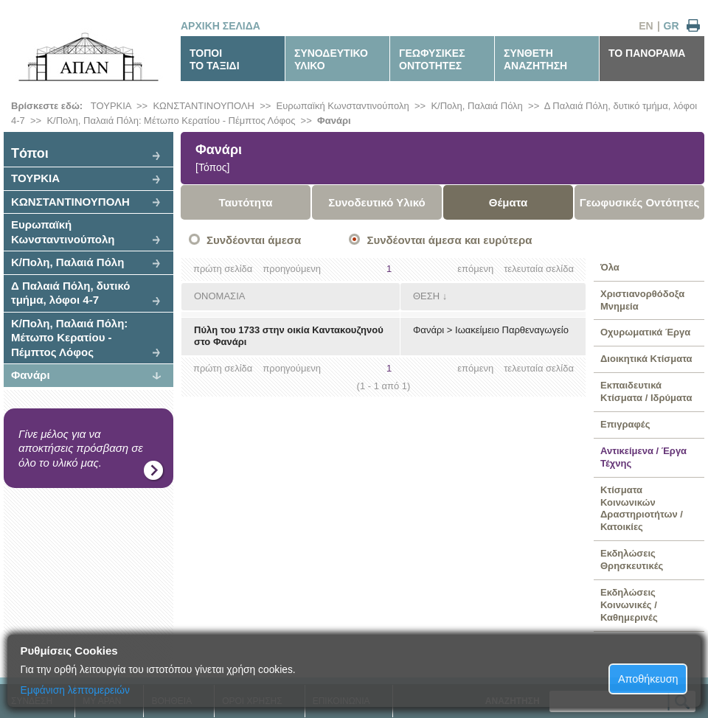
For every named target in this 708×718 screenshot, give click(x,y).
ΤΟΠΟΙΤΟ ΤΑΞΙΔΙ (215, 59)
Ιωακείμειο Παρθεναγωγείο (512, 329)
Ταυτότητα (246, 202)
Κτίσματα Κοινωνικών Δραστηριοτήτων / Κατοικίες (641, 508)
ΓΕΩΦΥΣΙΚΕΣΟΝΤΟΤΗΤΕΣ (432, 59)
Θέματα (508, 202)
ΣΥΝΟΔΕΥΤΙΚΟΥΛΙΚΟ (331, 59)
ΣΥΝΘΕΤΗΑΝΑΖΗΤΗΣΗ (535, 59)
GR (671, 26)
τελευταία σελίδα (539, 268)
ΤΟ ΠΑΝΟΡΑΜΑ (646, 53)
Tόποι (30, 153)
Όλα (610, 267)
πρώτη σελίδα (222, 268)
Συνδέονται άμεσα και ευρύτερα (449, 240)
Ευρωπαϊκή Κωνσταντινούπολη (343, 105)
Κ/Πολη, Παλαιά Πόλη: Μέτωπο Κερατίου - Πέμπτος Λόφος (170, 120)
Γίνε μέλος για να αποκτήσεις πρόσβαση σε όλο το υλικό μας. (80, 448)
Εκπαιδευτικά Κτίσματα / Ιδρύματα (646, 391)
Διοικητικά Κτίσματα (646, 358)
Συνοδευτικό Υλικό (377, 202)
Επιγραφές (625, 424)
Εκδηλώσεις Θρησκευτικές (631, 559)
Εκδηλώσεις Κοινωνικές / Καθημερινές (629, 605)
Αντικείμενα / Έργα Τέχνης (643, 457)
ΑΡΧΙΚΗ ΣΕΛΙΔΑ (220, 26)
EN (646, 26)
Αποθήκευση (648, 679)
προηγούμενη (292, 268)
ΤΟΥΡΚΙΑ (111, 105)
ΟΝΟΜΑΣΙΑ (219, 296)
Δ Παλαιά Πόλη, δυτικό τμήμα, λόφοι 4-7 (71, 293)
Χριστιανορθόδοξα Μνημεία (642, 300)
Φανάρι (334, 120)
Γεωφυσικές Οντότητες (640, 202)
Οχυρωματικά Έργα (645, 332)
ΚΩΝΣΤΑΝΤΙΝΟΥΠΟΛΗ (203, 105)
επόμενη (475, 268)
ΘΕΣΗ (426, 296)
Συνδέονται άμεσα (253, 240)
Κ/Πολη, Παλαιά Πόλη (476, 105)
